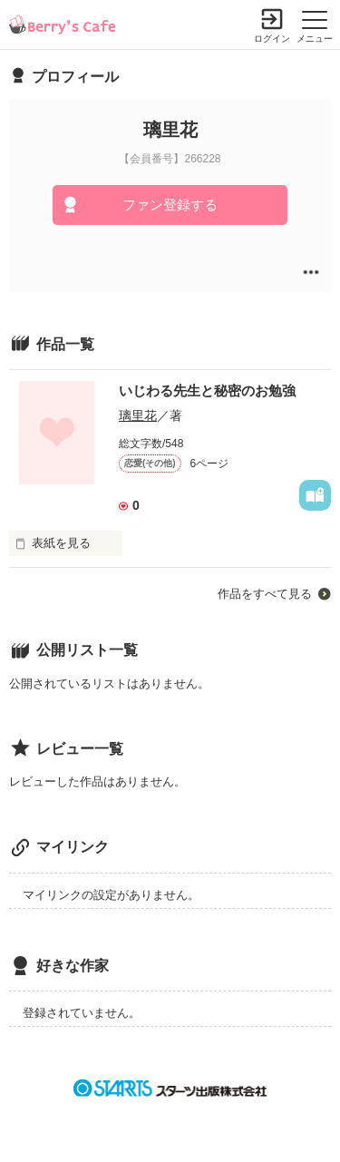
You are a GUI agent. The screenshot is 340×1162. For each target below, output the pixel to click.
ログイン (272, 39)
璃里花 (138, 415)
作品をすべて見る (265, 594)
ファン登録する (170, 204)
